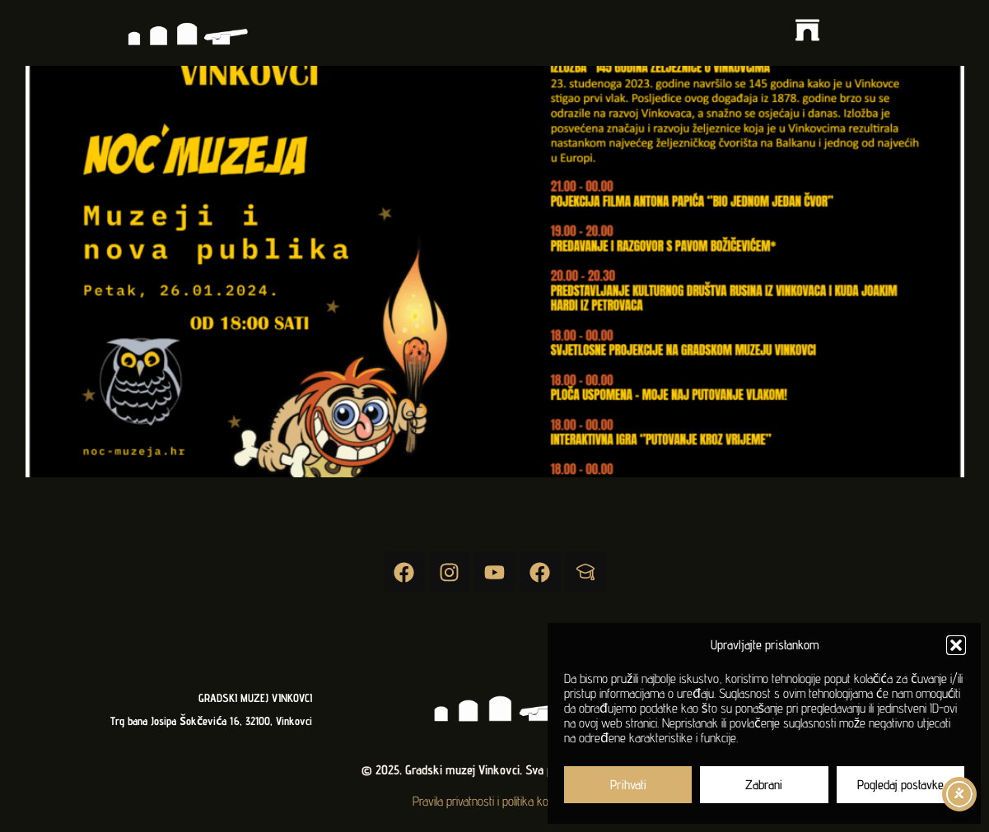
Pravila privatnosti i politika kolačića (494, 801)
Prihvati (628, 784)
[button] (956, 645)
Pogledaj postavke (900, 784)
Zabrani (763, 784)
